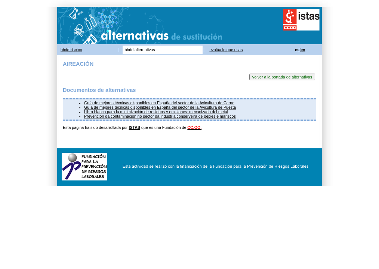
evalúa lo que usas (226, 49)
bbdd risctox (71, 49)
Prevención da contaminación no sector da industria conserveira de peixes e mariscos (160, 116)
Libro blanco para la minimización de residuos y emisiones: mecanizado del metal (156, 111)
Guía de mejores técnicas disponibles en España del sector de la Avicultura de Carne (159, 103)
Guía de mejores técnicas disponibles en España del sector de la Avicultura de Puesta (160, 107)
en (303, 49)
